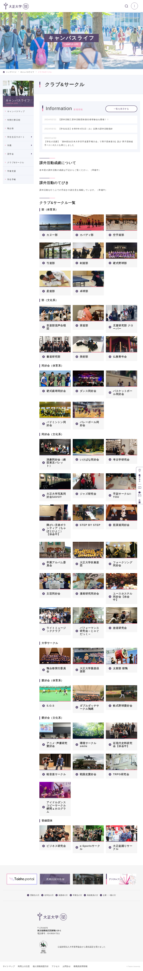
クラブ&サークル (15, 162)
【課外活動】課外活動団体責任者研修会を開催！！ (84, 119)
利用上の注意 (24, 966)
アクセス (56, 966)
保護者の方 (61, 895)
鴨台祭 (10, 128)
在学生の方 (47, 895)
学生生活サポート (16, 137)
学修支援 (11, 171)
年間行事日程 (13, 120)
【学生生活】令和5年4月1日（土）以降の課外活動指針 (86, 129)
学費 (9, 145)
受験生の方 (33, 895)
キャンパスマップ (16, 111)
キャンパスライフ (27, 72)
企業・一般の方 (108, 895)
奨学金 (10, 154)
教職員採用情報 (81, 966)
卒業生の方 (76, 895)
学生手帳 (11, 179)
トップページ (9, 72)
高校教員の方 (91, 895)
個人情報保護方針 (41, 966)
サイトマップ (9, 966)
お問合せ (67, 966)
